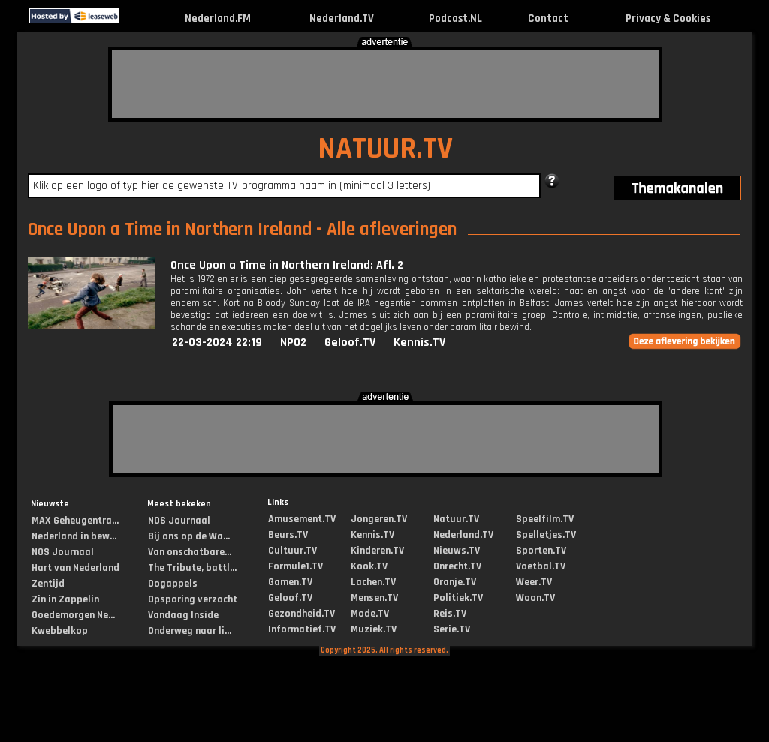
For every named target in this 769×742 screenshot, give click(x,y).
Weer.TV (534, 582)
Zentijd (48, 583)
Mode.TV (370, 613)
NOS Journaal (63, 552)
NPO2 (293, 342)
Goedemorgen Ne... (73, 615)
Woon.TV (535, 598)
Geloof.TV (349, 342)
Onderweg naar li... (189, 631)
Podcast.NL (455, 18)
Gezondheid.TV (301, 613)
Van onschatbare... (189, 552)
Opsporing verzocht (192, 599)
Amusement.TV (302, 519)
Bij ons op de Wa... (189, 536)
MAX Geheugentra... (75, 520)
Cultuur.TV (292, 550)
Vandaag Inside (183, 615)
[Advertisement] (385, 84)
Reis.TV (449, 613)
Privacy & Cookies (668, 18)
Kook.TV (369, 566)
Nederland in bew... (74, 536)
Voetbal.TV (540, 566)
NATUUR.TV (385, 149)
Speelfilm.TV (545, 519)
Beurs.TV (288, 535)
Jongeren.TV (379, 519)
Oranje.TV (454, 582)
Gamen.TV (290, 582)
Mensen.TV (374, 598)
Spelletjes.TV (546, 535)
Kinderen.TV (377, 550)
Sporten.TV (541, 550)
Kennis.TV (419, 342)
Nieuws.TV (456, 550)
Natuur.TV (456, 519)
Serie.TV (451, 629)
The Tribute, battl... (192, 568)
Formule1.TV (295, 566)
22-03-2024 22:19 (217, 342)
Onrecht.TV (457, 566)
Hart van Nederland (75, 568)
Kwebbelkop (60, 631)
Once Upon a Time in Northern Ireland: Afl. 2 (286, 265)
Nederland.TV (341, 18)
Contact (548, 18)
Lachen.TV (373, 582)
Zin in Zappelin (65, 599)
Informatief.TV (302, 629)
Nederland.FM (218, 18)
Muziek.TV (374, 629)
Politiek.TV (458, 598)
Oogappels (173, 583)
